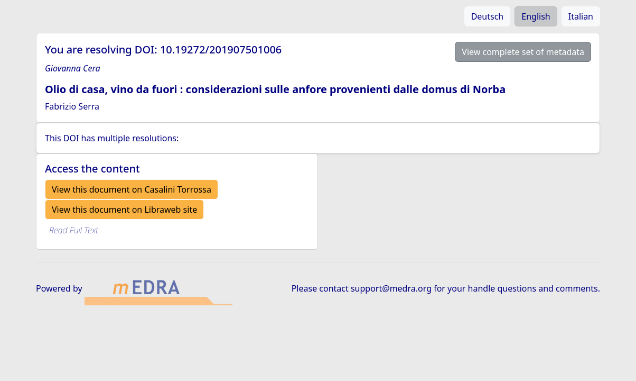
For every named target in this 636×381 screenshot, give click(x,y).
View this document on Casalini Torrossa (131, 189)
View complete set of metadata (523, 52)
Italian (580, 16)
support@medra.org (391, 288)
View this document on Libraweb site (124, 209)
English (535, 16)
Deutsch (487, 16)
